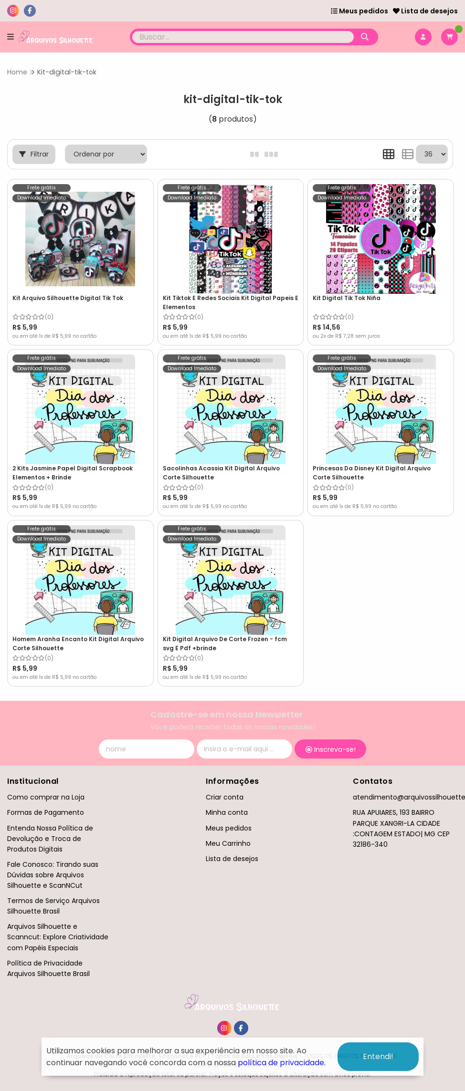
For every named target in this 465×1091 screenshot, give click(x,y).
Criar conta (224, 797)
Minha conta (227, 812)
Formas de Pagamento (45, 812)
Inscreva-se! (331, 749)
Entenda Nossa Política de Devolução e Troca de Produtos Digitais (50, 838)
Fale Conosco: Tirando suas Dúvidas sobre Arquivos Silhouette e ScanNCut (52, 875)
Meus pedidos (359, 11)
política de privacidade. (282, 1062)
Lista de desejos (425, 11)
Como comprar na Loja (46, 797)
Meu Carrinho (228, 843)
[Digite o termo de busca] (242, 37)
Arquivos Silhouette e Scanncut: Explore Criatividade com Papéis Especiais (57, 937)
